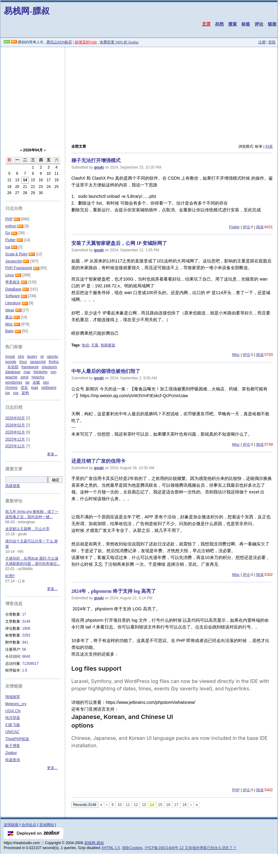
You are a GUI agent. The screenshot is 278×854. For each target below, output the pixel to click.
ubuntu (52, 356)
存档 (219, 24)
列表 (269, 146)
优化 (24, 387)
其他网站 (46, 825)
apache (11, 377)
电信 (85, 345)
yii (42, 356)
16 (168, 805)
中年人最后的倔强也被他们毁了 (105, 371)
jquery (32, 356)
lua (7, 247)
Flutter (234, 227)
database (12, 372)
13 (144, 805)
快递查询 (12, 760)
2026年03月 (15, 418)
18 (184, 805)
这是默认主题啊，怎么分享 (27, 529)
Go (7, 233)
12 (136, 805)
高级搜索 (12, 486)
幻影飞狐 (12, 725)
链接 (272, 24)
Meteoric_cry (15, 704)
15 (160, 805)
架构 (25, 393)
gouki (99, 167)
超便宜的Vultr (86, 42)
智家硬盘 (108, 345)
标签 (245, 24)
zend (24, 377)
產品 (9, 317)
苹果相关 (12, 282)
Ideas (9, 310)
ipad (34, 387)
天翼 (94, 345)
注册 (262, 42)
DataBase (13, 289)
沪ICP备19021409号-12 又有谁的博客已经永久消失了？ (190, 848)
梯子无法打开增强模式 (96, 160)
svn (53, 372)
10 (119, 805)
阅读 (260, 227)
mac (26, 372)
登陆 (272, 42)
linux (23, 362)
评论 (259, 24)
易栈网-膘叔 (27, 11)
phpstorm (49, 367)
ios (7, 393)
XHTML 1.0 (110, 848)
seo (46, 382)
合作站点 (29, 825)
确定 (55, 480)
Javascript (13, 261)
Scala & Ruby (16, 254)
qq (27, 382)
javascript (38, 362)
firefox (54, 362)
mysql (10, 356)
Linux (9, 275)
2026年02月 (15, 425)
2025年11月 (15, 446)
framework (30, 367)
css (15, 393)
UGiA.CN (12, 711)
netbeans (48, 387)
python (10, 226)
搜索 (232, 24)
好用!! (10, 576)
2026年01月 (15, 432)
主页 (206, 24)
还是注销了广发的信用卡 (98, 461)
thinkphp (40, 372)
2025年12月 (15, 439)
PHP (236, 790)
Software (12, 296)
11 (127, 805)
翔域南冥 (12, 697)
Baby (9, 331)
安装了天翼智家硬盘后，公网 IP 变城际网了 (119, 243)
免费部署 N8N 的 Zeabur (119, 42)
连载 (36, 382)
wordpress (13, 382)
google (10, 362)
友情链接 (11, 825)
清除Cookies (132, 848)
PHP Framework (18, 268)
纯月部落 (12, 718)
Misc (236, 355)
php (21, 356)
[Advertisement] (139, 93)
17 (176, 805)
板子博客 (12, 746)
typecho (37, 377)
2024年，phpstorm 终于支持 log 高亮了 (113, 591)
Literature (13, 303)
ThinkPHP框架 (17, 739)
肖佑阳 (12, 367)
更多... (52, 454)
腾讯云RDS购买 (59, 42)
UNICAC (12, 732)
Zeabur (11, 753)
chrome (11, 387)
